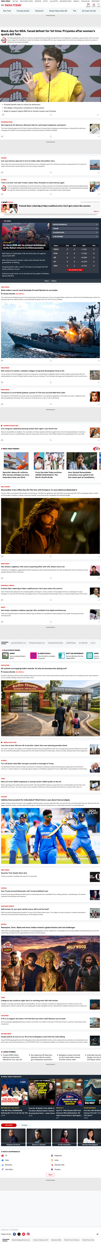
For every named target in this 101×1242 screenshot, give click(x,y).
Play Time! (7, 11)
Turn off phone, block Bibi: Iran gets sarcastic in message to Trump (27, 764)
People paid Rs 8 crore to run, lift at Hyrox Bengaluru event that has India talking (33, 1037)
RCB (55, 253)
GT (55, 262)
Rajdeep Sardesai (13, 1145)
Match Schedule (75, 225)
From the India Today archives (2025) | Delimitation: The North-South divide (48, 474)
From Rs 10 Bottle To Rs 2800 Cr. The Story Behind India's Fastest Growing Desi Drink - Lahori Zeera (42, 1110)
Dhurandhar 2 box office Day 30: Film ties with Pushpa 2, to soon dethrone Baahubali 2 (39, 490)
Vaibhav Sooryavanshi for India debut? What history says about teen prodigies (35, 800)
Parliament (39, 11)
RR (55, 257)
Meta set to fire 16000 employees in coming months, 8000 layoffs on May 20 (31, 782)
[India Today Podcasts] (14, 1092)
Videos (53, 281)
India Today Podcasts (12, 1077)
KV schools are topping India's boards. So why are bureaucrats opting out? (34, 668)
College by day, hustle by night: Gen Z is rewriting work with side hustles (29, 1001)
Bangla (76, 1)
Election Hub (57, 1164)
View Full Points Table (75, 270)
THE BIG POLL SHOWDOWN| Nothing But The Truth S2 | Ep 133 (14, 1112)
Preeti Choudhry (64, 1145)
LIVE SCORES (75, 237)
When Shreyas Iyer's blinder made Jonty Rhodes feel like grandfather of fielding (23, 261)
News (47, 281)
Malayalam (85, 1)
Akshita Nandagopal (90, 1145)
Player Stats (75, 233)
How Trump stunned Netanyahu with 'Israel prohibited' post (24, 891)
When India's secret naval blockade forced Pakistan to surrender (29, 290)
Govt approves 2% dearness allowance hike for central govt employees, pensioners (33, 125)
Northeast (96, 1)
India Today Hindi (26, 1)
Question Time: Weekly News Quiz (14, 873)
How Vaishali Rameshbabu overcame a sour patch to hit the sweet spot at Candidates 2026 (81, 475)
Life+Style (7, 1169)
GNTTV (45, 1)
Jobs (5, 1160)
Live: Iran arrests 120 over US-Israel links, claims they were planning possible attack (34, 745)
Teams (75, 229)
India (54, 1160)
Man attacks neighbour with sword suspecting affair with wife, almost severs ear (33, 567)
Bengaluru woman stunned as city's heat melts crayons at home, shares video (69, 1057)
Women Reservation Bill (58, 11)
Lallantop (54, 1)
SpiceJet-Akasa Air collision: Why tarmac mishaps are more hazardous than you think (16, 474)
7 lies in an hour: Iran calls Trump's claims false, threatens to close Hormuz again (32, 183)
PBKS (56, 249)
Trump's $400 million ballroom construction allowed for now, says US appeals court (12, 1057)
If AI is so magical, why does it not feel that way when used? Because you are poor (33, 1019)
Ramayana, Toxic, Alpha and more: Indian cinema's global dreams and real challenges (38, 927)
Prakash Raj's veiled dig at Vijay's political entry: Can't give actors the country (54, 206)
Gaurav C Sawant (39, 1145)
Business (6, 1164)
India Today (5, 1)
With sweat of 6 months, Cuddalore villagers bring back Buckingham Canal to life (32, 371)
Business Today (66, 1)
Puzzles (55, 1169)
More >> (96, 211)
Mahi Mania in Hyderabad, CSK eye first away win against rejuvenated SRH (24, 255)
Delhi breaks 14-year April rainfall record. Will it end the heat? (25, 909)
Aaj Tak (15, 1)
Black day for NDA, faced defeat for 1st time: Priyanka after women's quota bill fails (48, 32)
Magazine (56, 1155)
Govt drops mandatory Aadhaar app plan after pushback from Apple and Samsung (33, 610)
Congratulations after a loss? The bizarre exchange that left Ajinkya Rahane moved (25, 268)
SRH (55, 266)
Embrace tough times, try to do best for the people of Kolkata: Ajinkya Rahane (25, 275)
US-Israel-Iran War (89, 11)
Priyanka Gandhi (23, 11)
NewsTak (38, 1)
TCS (74, 11)
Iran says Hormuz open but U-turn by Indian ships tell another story (28, 161)
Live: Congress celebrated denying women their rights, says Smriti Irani (29, 429)
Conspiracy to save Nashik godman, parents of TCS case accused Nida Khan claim (33, 393)
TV (4, 1155)
